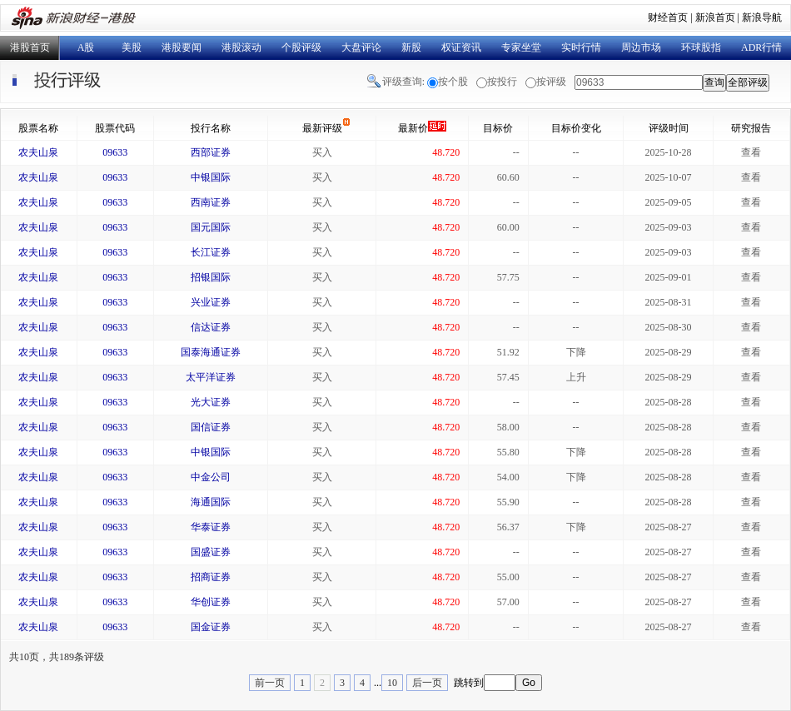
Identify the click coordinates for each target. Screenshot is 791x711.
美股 (132, 47)
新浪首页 (715, 17)
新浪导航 (762, 17)
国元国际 (211, 227)
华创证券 (211, 602)
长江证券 (211, 252)
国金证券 (211, 627)
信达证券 (211, 327)
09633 (114, 152)
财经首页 (668, 17)
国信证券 (211, 427)
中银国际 (211, 177)
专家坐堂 (521, 47)
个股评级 (301, 47)
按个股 (453, 81)
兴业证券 (211, 302)
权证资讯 (461, 47)
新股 (411, 47)
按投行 (502, 81)
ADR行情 (761, 47)
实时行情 (581, 47)
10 (392, 683)
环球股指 (701, 47)
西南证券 (211, 202)
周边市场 (641, 47)
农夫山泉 (38, 152)
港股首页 (30, 47)
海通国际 (211, 502)
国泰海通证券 (211, 352)
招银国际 (211, 277)
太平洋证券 (211, 377)
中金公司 (211, 477)
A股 (86, 47)
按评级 (551, 81)
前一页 (270, 683)
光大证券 (211, 402)
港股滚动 (241, 47)
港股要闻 (181, 47)
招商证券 (211, 577)
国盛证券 (211, 552)
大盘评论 (361, 47)
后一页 (427, 683)
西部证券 (211, 152)
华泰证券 (211, 527)
